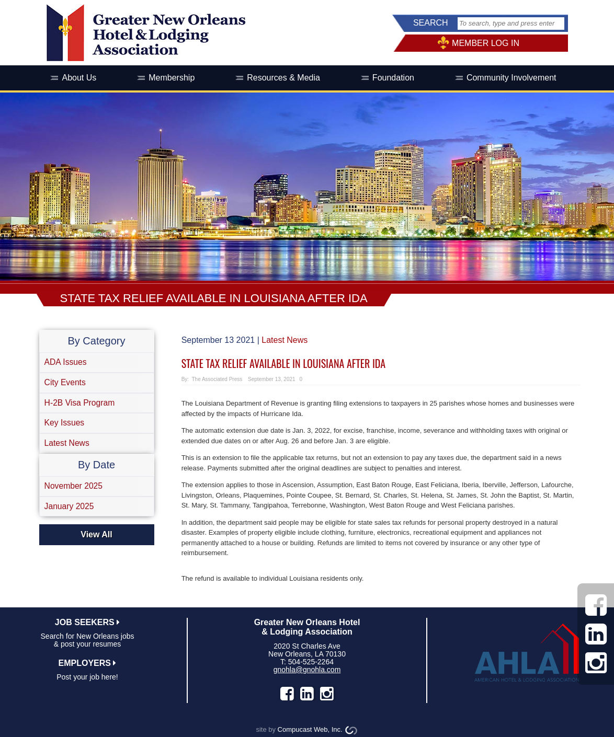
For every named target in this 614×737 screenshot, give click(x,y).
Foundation (393, 77)
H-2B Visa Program (81, 404)
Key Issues (65, 425)
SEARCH (430, 22)
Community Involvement (511, 77)
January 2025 (70, 510)
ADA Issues (66, 362)
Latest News (68, 446)
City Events (66, 383)
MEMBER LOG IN (485, 43)
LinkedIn (307, 693)
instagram (327, 693)
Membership (172, 77)
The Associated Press (216, 379)
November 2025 (75, 489)
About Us (79, 77)
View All (96, 539)
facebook (287, 693)
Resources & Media (283, 77)
